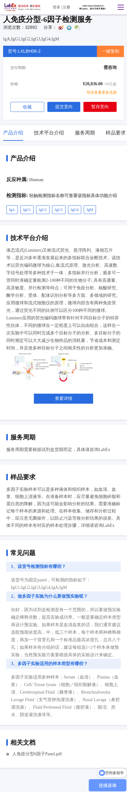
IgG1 (27, 209)
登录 (56, 7)
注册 (66, 7)
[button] (119, 7)
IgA (12, 209)
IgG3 (59, 209)
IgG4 (75, 209)
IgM (90, 209)
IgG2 (43, 209)
